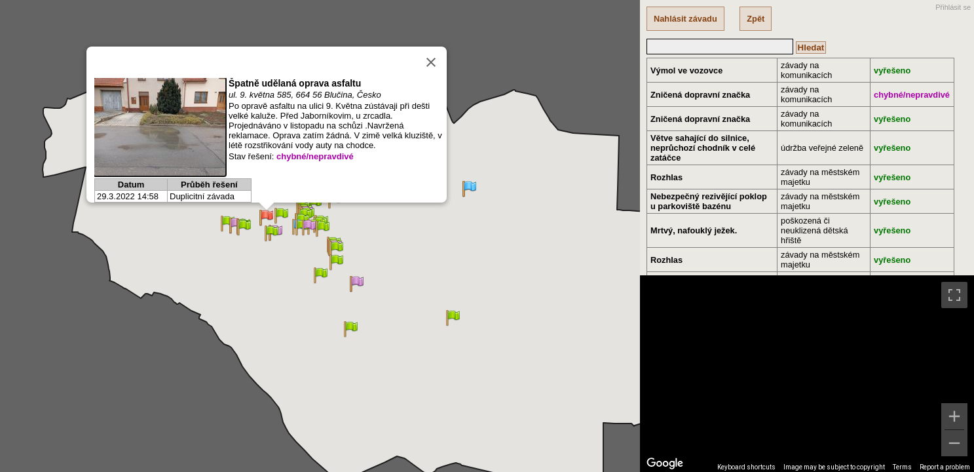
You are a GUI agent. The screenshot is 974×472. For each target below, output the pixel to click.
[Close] (431, 62)
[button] (315, 204)
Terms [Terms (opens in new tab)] (902, 467)
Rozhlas (666, 177)
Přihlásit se (953, 7)
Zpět (755, 19)
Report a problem (945, 467)
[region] (807, 373)
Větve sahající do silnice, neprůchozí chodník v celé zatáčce (702, 148)
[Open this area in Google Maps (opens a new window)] (664, 463)
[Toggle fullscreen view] (954, 295)
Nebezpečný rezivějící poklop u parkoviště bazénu (708, 201)
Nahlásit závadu (685, 19)
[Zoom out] (954, 443)
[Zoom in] (954, 416)
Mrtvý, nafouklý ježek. (693, 230)
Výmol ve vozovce (686, 70)
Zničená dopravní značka (700, 95)
